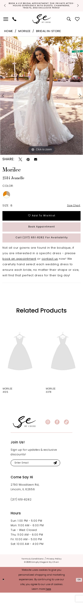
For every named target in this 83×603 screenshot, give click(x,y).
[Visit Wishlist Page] (77, 22)
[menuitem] (5, 23)
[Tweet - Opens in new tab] (20, 163)
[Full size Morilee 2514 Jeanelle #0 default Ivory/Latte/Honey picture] (41, 99)
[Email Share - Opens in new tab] (35, 163)
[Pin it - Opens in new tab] (28, 163)
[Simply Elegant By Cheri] (41, 23)
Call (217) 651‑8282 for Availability (41, 246)
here (48, 600)
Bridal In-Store (48, 35)
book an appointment (19, 268)
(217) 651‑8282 (21, 510)
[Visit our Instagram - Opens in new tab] (47, 431)
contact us (50, 268)
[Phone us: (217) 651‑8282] (14, 22)
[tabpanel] (41, 99)
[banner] (24, 432)
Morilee (24, 35)
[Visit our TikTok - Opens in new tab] (66, 431)
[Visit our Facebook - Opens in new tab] (57, 431)
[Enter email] (40, 473)
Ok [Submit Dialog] (79, 590)
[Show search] (69, 22)
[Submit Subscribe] (63, 473)
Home (8, 35)
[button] (5, 23)
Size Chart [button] (72, 209)
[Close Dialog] (4, 590)
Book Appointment (42, 233)
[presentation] (20, 362)
